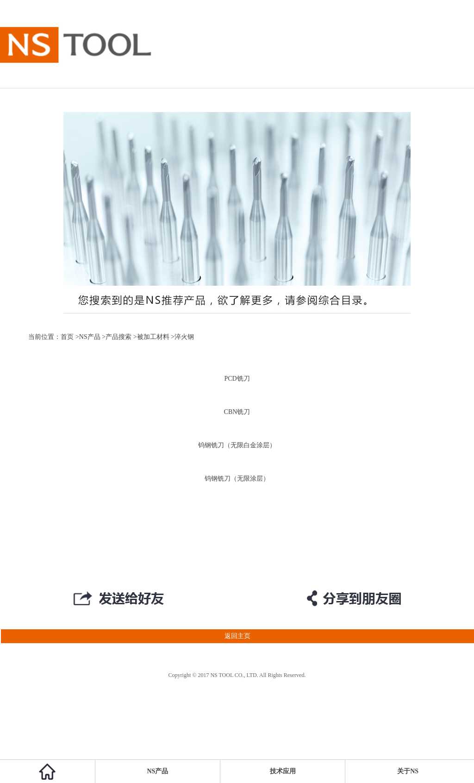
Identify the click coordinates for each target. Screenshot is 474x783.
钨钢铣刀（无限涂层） (237, 478)
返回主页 (125, 636)
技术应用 (283, 771)
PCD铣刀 (236, 378)
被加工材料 (153, 336)
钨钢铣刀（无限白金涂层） (237, 445)
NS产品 (89, 336)
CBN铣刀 (237, 411)
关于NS (407, 771)
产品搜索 (118, 336)
